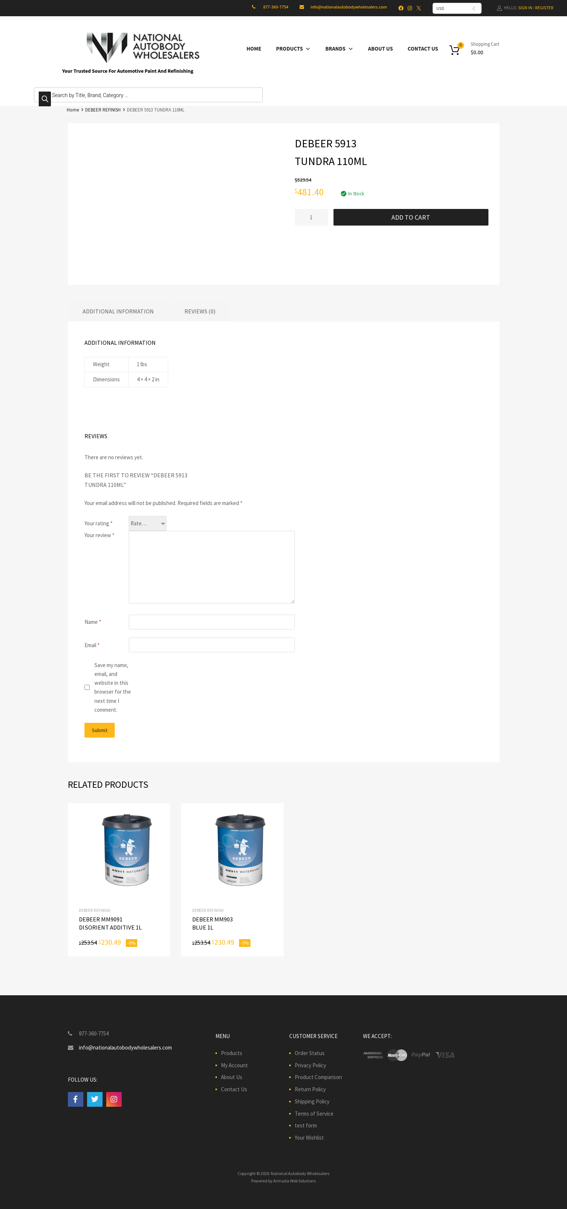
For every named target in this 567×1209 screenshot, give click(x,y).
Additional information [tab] (118, 311)
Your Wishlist (309, 1137)
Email (92, 645)
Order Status (310, 1053)
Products (293, 49)
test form (306, 1125)
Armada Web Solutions (294, 1181)
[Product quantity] (311, 217)
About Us (380, 49)
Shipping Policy (312, 1101)
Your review (99, 535)
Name (92, 621)
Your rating (98, 523)
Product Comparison (318, 1077)
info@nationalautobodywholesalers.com (349, 7)
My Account (234, 1065)
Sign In (525, 8)
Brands (339, 49)
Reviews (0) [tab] (199, 311)
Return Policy (310, 1089)
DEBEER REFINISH (103, 110)
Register (544, 8)
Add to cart (410, 217)
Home (253, 49)
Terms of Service (314, 1113)
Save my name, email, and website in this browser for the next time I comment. (112, 687)
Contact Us (423, 49)
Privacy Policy (310, 1065)
